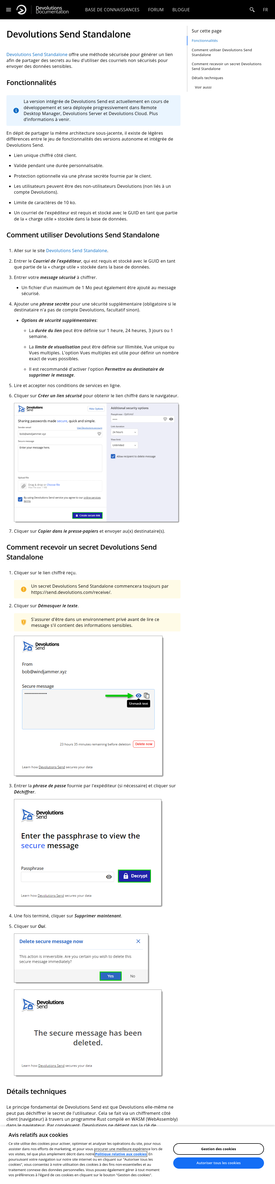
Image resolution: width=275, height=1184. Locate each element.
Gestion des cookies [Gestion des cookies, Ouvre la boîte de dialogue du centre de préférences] (218, 1148)
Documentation (52, 10)
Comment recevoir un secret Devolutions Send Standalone (227, 66)
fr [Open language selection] (265, 10)
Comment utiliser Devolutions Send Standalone (222, 52)
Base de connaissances (112, 9)
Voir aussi (203, 87)
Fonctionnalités (205, 40)
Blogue (181, 9)
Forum (156, 9)
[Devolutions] (21, 9)
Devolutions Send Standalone (37, 54)
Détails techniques (207, 77)
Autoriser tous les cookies (219, 1162)
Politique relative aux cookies (120, 1154)
